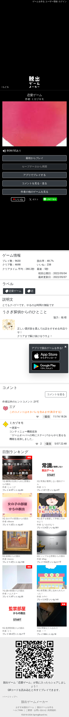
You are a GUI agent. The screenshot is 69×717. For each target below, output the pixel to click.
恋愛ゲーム (13, 291)
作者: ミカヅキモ (34, 99)
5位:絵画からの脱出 (17, 544)
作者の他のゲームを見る (34, 191)
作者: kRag (41, 559)
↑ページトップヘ (10, 697)
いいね (19, 199)
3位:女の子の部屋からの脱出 (17, 506)
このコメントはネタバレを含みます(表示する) (35, 411)
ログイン (62, 1)
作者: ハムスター (10, 593)
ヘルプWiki (18, 710)
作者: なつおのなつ (45, 524)
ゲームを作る (38, 1)
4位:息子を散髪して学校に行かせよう (52, 508)
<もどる (5, 87)
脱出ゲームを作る (45, 707)
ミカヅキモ (16, 422)
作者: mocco (8, 559)
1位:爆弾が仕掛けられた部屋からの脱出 (17, 470)
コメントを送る (56, 394)
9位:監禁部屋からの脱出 (17, 616)
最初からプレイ (34, 158)
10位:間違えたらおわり (52, 616)
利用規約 (52, 710)
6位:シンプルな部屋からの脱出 (52, 544)
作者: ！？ (41, 631)
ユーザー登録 (51, 1)
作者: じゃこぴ (9, 487)
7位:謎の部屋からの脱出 (17, 578)
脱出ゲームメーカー (34, 702)
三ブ (12, 406)
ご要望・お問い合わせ (36, 710)
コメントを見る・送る (34, 183)
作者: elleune (8, 521)
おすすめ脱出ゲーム (25, 707)
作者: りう (41, 487)
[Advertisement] (34, 39)
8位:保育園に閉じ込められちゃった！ (52, 580)
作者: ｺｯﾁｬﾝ (42, 596)
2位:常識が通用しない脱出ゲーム (52, 470)
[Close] (65, 346)
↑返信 (46, 416)
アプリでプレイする (34, 174)
